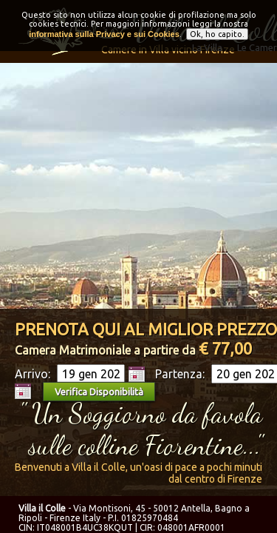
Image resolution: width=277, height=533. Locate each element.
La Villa (207, 47)
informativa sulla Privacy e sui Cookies (104, 30)
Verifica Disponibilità (99, 391)
